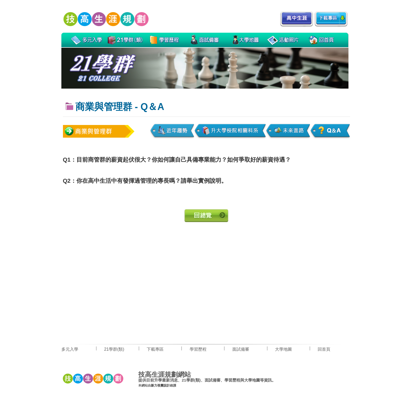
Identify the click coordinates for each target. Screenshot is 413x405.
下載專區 (155, 349)
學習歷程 (198, 349)
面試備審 (240, 349)
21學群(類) (114, 349)
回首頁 (324, 349)
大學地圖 (283, 349)
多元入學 (69, 349)
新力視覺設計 (160, 385)
